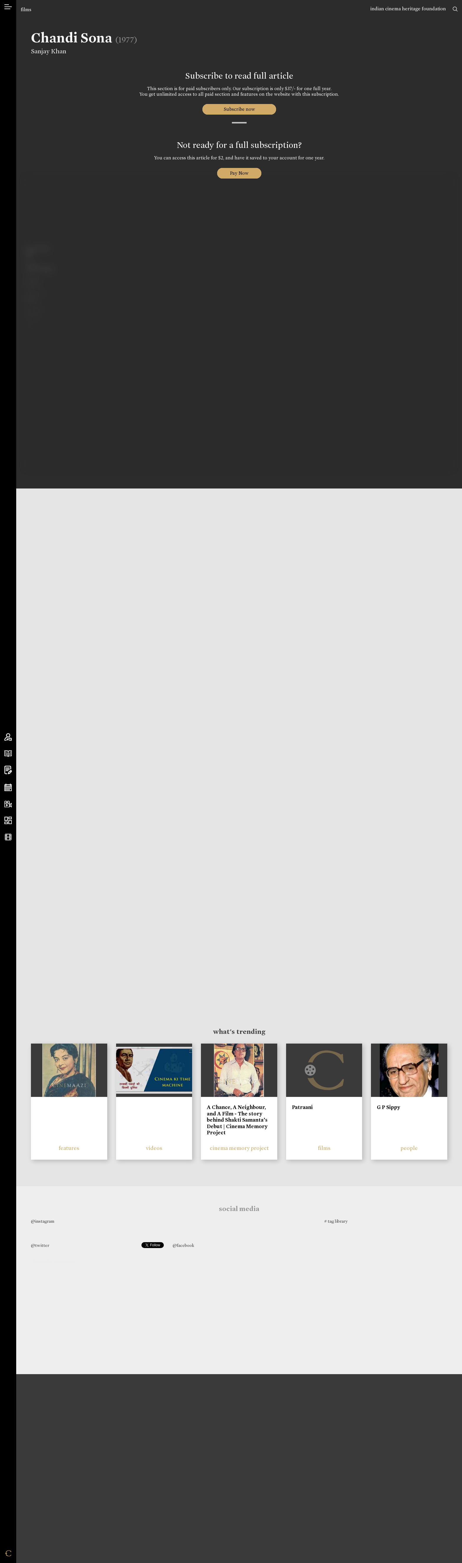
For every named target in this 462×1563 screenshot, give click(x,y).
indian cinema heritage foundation (408, 9)
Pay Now (239, 173)
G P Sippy (388, 1107)
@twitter (40, 1245)
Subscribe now (239, 109)
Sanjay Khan (44, 51)
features (69, 1148)
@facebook (183, 1245)
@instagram (42, 1221)
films (26, 9)
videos (154, 1148)
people (409, 1148)
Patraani (302, 1107)
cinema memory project (239, 1148)
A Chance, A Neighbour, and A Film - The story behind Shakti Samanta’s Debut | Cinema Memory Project (237, 1120)
